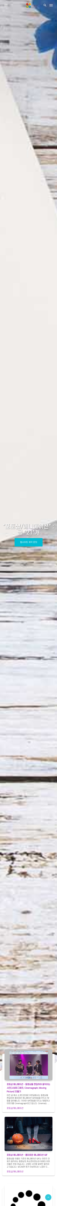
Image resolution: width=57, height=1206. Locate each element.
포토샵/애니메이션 (15, 1108)
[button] (45, 5)
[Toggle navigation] (51, 5)
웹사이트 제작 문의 (28, 542)
